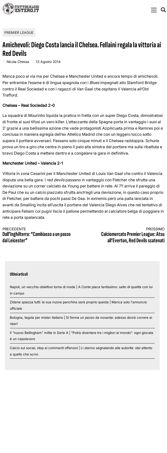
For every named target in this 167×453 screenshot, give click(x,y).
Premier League (18, 32)
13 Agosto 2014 (48, 62)
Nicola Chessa (18, 62)
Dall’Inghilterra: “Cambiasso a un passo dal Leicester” (38, 235)
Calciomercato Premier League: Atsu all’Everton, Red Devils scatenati (128, 235)
